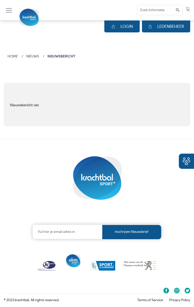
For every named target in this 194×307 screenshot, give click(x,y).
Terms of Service (150, 300)
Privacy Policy (179, 300)
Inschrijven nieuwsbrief (132, 232)
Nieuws (32, 56)
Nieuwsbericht (61, 56)
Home (13, 56)
